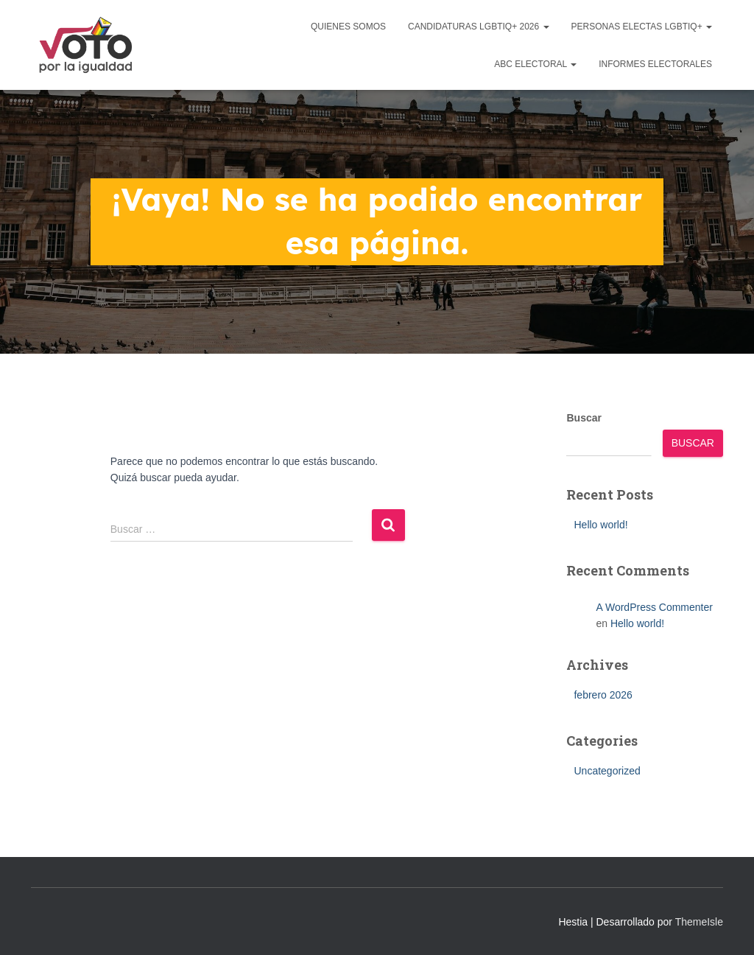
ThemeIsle (699, 922)
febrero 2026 (603, 695)
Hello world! (600, 525)
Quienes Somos (348, 26)
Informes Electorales (655, 64)
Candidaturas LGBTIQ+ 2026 (478, 26)
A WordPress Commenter (654, 607)
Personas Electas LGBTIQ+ (642, 26)
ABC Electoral (535, 64)
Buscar (583, 418)
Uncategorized (607, 771)
